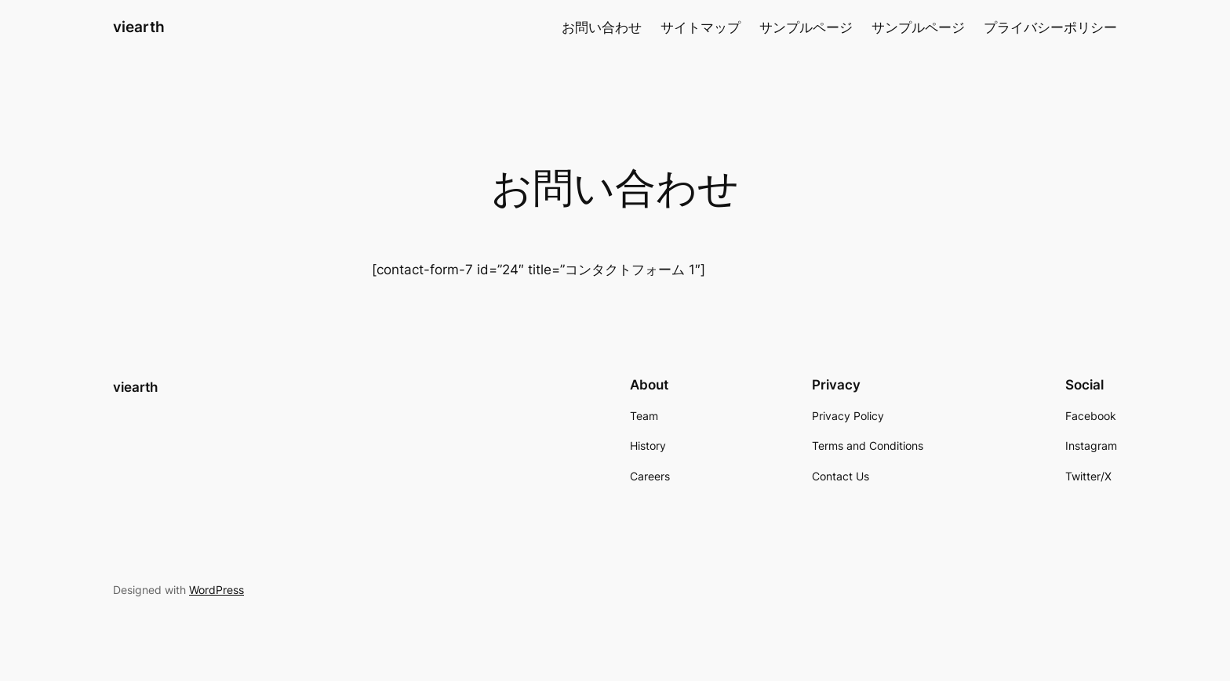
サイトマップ (700, 27)
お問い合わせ (602, 27)
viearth (139, 26)
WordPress (216, 589)
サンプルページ (806, 27)
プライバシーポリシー (1050, 27)
